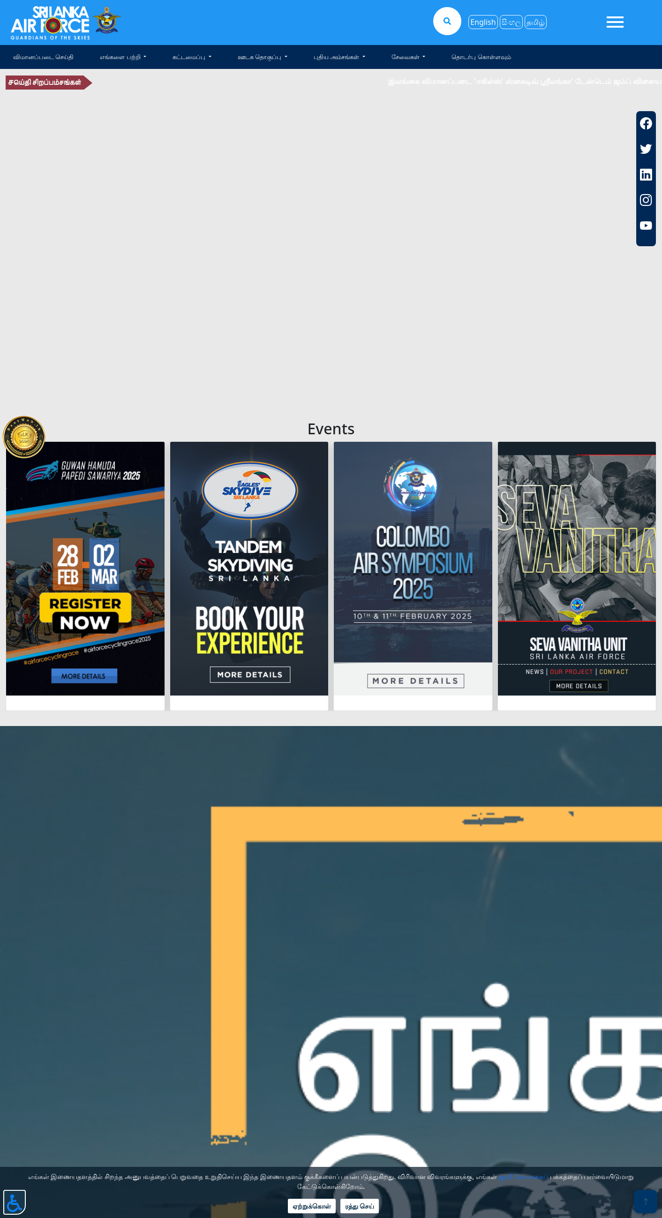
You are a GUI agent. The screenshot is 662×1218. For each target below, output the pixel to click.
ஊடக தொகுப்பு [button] (260, 57)
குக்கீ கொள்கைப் (523, 1176)
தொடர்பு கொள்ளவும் (481, 57)
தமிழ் (536, 22)
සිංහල (511, 22)
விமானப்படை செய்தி (43, 57)
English (483, 22)
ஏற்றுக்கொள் (312, 1206)
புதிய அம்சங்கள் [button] (337, 57)
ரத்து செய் (360, 1206)
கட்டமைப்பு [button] (190, 57)
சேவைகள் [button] (406, 57)
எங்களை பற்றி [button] (121, 57)
